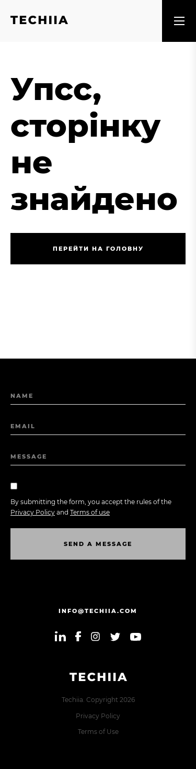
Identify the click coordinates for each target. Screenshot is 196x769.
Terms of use (90, 512)
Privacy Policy (98, 716)
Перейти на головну (98, 248)
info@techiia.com (98, 611)
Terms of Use (98, 731)
